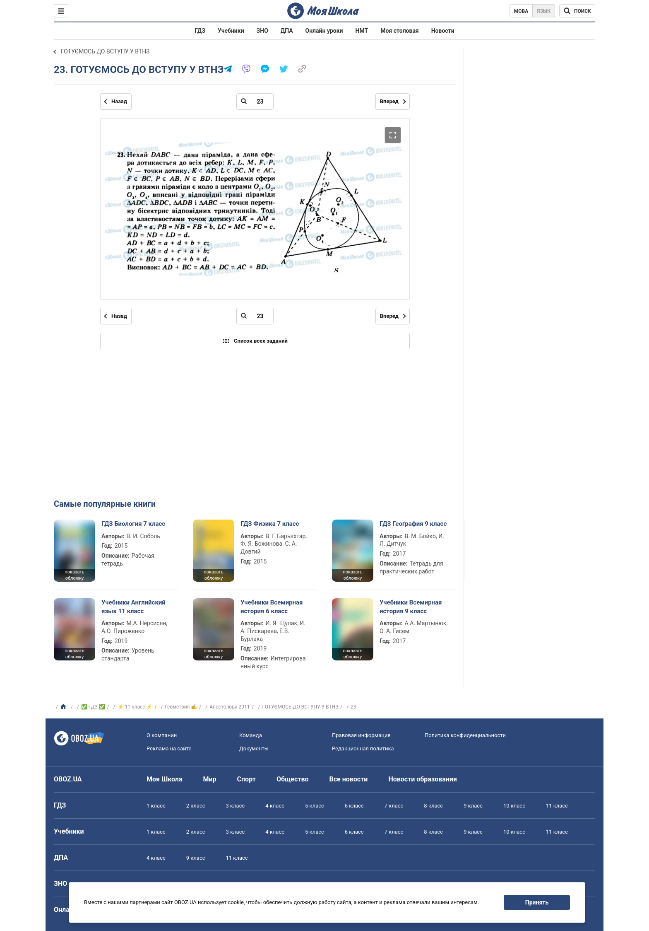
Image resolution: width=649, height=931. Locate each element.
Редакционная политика (363, 748)
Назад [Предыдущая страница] (119, 101)
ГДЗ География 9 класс (413, 523)
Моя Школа (165, 779)
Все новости (348, 779)
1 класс (156, 806)
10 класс (514, 806)
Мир (209, 779)
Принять (536, 902)
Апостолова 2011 (229, 707)
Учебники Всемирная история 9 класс (411, 606)
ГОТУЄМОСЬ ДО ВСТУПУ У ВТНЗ (105, 51)
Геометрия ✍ (181, 707)
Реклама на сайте (169, 748)
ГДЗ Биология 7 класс (133, 523)
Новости (442, 30)
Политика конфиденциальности (465, 735)
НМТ (362, 30)
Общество (292, 779)
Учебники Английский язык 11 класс (133, 606)
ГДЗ (200, 30)
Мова (521, 11)
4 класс (274, 806)
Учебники (231, 30)
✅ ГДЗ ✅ (93, 707)
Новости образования (422, 779)
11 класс (557, 806)
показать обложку (74, 575)
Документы (254, 748)
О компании (162, 735)
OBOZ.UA (68, 779)
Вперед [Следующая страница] (389, 101)
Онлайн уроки (324, 30)
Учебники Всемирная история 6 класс (271, 606)
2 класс (195, 806)
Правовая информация (361, 735)
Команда (250, 735)
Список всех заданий (255, 341)
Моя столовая (399, 30)
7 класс (394, 806)
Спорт (246, 779)
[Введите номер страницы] (255, 101)
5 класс (314, 806)
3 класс (235, 806)
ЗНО (262, 30)
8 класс (433, 806)
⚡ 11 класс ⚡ (135, 707)
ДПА (287, 30)
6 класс (354, 806)
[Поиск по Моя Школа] (577, 11)
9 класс (473, 806)
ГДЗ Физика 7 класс (269, 523)
